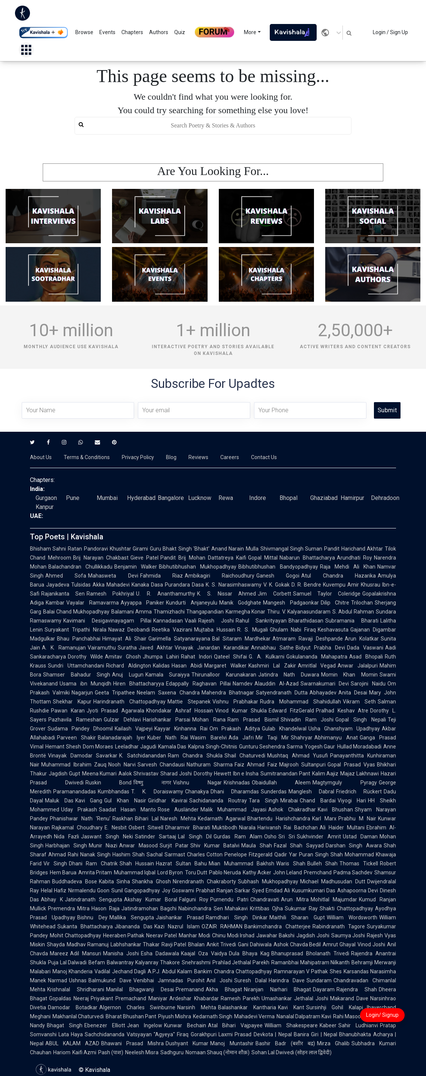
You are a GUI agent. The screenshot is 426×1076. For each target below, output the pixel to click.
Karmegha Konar (246, 612)
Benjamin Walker (135, 567)
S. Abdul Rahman (353, 612)
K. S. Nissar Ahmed (226, 594)
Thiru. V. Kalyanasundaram (298, 612)
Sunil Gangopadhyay (135, 890)
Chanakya (197, 792)
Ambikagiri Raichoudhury (219, 576)
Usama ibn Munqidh (85, 684)
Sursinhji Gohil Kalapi (334, 1007)
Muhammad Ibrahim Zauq (73, 765)
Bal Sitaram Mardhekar (241, 639)
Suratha (127, 648)
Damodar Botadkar (72, 1007)
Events (107, 32)
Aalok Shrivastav (138, 774)
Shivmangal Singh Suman (291, 549)
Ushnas (78, 980)
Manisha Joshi (121, 953)
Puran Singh (314, 855)
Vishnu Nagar (197, 783)
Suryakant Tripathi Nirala (75, 630)
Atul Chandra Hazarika (338, 576)
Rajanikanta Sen (63, 594)
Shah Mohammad (352, 855)
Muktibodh (224, 828)
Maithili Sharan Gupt (297, 917)
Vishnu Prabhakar (235, 702)
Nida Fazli (66, 837)
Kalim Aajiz (325, 774)
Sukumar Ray (301, 908)
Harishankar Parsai (167, 720)
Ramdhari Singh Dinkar (237, 917)
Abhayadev (322, 693)
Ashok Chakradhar (291, 810)
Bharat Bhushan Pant (131, 1016)
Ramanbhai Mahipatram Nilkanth (310, 962)
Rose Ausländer (178, 810)
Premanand (190, 989)
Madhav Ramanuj (88, 944)
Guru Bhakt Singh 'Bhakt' (179, 549)
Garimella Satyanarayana (179, 639)
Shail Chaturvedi (245, 756)
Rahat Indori (196, 657)
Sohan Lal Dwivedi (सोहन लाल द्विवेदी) (291, 1052)
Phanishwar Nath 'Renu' (80, 819)
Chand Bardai (318, 801)
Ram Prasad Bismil (253, 720)
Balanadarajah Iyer (121, 738)
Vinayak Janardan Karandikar (212, 648)
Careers (229, 457)
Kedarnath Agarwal (222, 819)
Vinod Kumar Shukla (241, 711)
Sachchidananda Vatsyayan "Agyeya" (130, 1034)
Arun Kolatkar (362, 639)
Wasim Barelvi (208, 738)
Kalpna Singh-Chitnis (212, 747)
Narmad (57, 980)
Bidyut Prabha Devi (320, 648)
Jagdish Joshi (312, 935)
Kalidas (161, 666)
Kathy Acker (257, 872)
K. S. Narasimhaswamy (233, 585)
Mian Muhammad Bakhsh (241, 863)
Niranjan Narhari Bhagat (277, 989)
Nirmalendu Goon (88, 890)
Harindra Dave (287, 980)
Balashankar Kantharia (247, 1007)
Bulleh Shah (322, 863)
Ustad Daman (360, 837)
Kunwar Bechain (185, 1025)
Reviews (198, 457)
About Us (41, 457)
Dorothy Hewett (212, 774)
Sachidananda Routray (218, 801)
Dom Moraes (98, 747)
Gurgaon (46, 497)
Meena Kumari (99, 774)
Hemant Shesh (63, 747)
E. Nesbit (116, 828)
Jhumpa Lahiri (161, 657)
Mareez (59, 953)
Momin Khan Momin (349, 675)
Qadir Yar (285, 855)
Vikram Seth (359, 702)
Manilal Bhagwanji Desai (140, 989)
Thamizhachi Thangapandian (189, 612)
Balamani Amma (131, 612)
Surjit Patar (174, 846)
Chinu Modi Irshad (233, 935)
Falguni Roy (194, 899)
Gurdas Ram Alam (238, 837)
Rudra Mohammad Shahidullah (300, 702)
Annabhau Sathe (272, 648)
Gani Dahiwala (255, 944)
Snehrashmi (196, 962)
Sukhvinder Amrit (319, 837)
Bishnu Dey (92, 917)
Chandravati (264, 899)
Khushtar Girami (129, 549)
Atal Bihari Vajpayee (235, 1025)
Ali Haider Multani (342, 828)
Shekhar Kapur (72, 702)
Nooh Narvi (122, 765)
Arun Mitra (295, 899)
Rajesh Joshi (216, 621)
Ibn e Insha (246, 774)
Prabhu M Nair (357, 819)
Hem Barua (63, 872)
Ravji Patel (174, 944)
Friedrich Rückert (359, 792)
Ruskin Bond (108, 783)
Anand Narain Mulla (235, 549)
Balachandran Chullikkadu (80, 567)
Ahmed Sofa (65, 576)
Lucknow (199, 497)
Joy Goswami (178, 890)
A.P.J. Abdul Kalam (170, 971)
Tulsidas (81, 585)
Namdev (243, 684)
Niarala (247, 828)
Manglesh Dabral (311, 792)
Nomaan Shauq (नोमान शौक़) (217, 1052)
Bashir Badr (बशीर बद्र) (285, 1043)
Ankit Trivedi (221, 944)
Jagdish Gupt (64, 774)
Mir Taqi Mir (272, 738)
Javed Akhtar (156, 648)
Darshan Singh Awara (354, 846)
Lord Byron (170, 872)
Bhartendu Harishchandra (278, 819)
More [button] (250, 32)
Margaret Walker (225, 666)
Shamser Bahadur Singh (76, 675)
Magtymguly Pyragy (344, 783)
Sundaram (319, 980)
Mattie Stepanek (189, 702)
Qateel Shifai (230, 657)
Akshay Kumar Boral (150, 899)
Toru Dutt (196, 872)
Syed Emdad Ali (271, 890)
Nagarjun (82, 693)
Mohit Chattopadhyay (75, 935)
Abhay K (52, 899)
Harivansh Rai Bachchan (287, 828)
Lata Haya (70, 1034)
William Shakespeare (291, 1025)
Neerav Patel (161, 935)
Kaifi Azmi (84, 1052)
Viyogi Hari (352, 801)
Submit (387, 410)
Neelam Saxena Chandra (168, 693)
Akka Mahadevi (111, 585)
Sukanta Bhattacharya (85, 926)
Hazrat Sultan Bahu (181, 863)
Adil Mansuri (85, 953)
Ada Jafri (241, 738)
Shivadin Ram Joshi (307, 720)
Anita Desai (352, 693)
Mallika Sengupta (131, 917)
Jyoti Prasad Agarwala (115, 711)
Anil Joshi (219, 980)
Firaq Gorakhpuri (196, 1034)
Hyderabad (141, 497)
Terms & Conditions (87, 457)
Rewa (225, 497)
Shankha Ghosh (151, 881)
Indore (257, 497)
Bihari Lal (146, 819)
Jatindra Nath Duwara (288, 675)
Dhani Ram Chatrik (93, 863)
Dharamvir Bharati (187, 828)
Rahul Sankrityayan (261, 621)
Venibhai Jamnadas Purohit (169, 980)
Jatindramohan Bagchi (148, 908)
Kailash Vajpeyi (133, 729)
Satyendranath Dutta (282, 693)
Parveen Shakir (76, 738)
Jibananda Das (133, 926)
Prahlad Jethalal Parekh (240, 962)
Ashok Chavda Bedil (297, 944)
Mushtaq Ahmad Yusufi (297, 756)
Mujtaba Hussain (214, 630)
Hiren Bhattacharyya (138, 684)
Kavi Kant (291, 1007)
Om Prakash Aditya (234, 729)
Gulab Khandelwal (284, 729)
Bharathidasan (305, 621)
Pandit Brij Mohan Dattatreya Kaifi (203, 558)
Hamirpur (352, 497)
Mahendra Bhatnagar (228, 693)
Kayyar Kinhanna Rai (181, 729)
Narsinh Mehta (196, 1007)
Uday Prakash (79, 810)
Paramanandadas (74, 792)
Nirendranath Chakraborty (204, 881)
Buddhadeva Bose (74, 881)
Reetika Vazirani (172, 630)
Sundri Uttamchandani (76, 666)
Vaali (190, 621)
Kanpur (45, 506)
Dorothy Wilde (85, 657)
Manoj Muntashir (231, 1043)
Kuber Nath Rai (167, 738)
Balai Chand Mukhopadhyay (76, 612)
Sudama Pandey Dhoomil (80, 729)
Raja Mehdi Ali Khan (347, 567)
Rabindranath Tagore (338, 926)
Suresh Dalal (250, 980)
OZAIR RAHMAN (222, 926)
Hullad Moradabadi (359, 747)
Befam (96, 962)
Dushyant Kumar (187, 1043)
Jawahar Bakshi (275, 935)
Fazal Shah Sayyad (299, 846)
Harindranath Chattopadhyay (129, 702)
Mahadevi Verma (254, 1016)
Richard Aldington (128, 666)
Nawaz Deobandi (129, 630)
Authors (158, 32)
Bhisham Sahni (48, 549)
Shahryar (301, 738)
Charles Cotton (205, 855)
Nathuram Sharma (210, 765)
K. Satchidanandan (142, 756)
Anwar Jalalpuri (358, 666)
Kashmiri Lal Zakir (272, 666)
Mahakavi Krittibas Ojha (254, 908)
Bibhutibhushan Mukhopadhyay (197, 567)
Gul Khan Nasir (125, 801)
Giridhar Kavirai (167, 801)
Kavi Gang (89, 801)
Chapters (132, 32)
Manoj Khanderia (72, 971)
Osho (270, 837)
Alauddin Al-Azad (276, 684)
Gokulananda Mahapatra (316, 657)
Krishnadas (237, 783)
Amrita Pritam (95, 872)
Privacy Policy (138, 457)
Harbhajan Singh (66, 846)
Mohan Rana (209, 720)
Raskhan (122, 819)
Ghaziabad (324, 497)
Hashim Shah (128, 855)
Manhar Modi (194, 935)
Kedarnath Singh (212, 1016)
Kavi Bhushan (335, 810)
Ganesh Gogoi (277, 576)
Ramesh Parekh (240, 998)
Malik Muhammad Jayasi (233, 810)
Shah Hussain (137, 863)
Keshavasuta (333, 630)
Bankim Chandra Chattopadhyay (233, 971)
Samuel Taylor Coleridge (326, 594)
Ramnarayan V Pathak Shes (308, 971)
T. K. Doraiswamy (157, 792)
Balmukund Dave (110, 980)
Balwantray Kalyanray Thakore (143, 962)
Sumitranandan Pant (285, 774)
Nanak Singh (95, 855)
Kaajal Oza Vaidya (204, 953)
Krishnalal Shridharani (75, 989)
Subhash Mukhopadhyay (268, 881)
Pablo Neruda (225, 872)
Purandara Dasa (184, 585)
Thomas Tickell (358, 863)
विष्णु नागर (152, 783)
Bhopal (288, 497)
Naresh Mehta (178, 819)
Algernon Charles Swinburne (137, 1007)
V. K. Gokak (276, 585)
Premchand (318, 872)
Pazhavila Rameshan (75, 720)
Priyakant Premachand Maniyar (129, 998)
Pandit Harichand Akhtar (353, 549)
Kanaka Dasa (147, 585)
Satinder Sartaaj (155, 837)
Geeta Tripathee (115, 693)
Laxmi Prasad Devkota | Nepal (255, 1034)
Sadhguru (172, 1052)
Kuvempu (334, 585)
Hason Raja (105, 908)
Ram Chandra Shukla (195, 756)
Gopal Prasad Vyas (351, 765)
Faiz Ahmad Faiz (256, 765)
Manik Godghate (240, 603)
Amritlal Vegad (317, 666)
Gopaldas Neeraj (69, 998)
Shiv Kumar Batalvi (214, 846)
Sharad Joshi (176, 774)
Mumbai (107, 497)
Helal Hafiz (53, 890)
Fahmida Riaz (161, 576)
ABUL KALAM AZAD (72, 1043)
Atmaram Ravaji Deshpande (307, 639)
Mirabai (289, 801)
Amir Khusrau (363, 585)
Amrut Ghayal (339, 944)
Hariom (61, 1052)
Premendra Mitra (69, 908)
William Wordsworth (352, 917)
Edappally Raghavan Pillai (198, 684)
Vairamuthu (102, 648)
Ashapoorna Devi (357, 890)
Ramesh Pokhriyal (110, 594)
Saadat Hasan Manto (127, 810)
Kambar (55, 603)
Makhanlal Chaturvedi (78, 1016)
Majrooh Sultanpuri (302, 765)
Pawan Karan (68, 711)
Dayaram (324, 989)
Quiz (179, 32)
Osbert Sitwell (146, 828)
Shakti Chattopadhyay (346, 908)
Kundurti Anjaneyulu (191, 603)
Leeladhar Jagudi (135, 747)
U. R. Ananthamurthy (165, 594)
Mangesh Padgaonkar (291, 603)
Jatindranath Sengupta (94, 899)
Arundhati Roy (354, 558)
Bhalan (196, 944)
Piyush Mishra (174, 1016)
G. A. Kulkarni (266, 657)
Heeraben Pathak (124, 935)
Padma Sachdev (352, 872)
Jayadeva (57, 585)
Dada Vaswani (365, 648)
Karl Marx (324, 819)
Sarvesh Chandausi (161, 765)
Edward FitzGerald (291, 711)
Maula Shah (256, 846)
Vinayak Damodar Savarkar (82, 756)
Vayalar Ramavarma (92, 603)
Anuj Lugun (127, 675)
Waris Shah (290, 863)
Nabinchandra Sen (200, 908)
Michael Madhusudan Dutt (332, 881)
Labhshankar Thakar (135, 944)
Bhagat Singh (64, 1025)
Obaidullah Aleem (281, 783)
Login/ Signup (382, 1015)
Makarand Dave (349, 998)
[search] (213, 126)
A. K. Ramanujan (64, 648)
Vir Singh (55, 863)
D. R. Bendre (306, 585)
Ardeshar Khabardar (193, 998)
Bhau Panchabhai (78, 639)
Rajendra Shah (356, 989)
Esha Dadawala (160, 953)
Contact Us (264, 457)
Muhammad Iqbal (134, 872)
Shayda (56, 944)
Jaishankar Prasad (180, 917)
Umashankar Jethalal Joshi (295, 998)
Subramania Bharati (351, 621)
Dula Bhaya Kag (249, 953)
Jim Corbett (274, 594)
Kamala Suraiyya (167, 675)
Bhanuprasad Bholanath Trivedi (310, 953)
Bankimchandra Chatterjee (277, 926)
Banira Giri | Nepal (315, 1034)
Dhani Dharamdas (235, 792)
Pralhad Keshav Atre (342, 711)
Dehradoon (385, 497)
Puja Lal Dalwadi (67, 962)
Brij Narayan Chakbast (101, 558)
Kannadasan (168, 621)
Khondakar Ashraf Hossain (179, 711)
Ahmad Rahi (63, 855)
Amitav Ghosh (123, 657)
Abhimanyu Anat (335, 738)
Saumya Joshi (348, 935)
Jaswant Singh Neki (107, 837)
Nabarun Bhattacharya (307, 558)
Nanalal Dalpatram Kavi (304, 1016)
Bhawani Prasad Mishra (132, 1043)
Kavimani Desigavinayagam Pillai (107, 621)
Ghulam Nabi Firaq (293, 630)
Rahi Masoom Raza (356, 1016)
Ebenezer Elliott (104, 1025)
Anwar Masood (138, 846)
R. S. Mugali (252, 630)
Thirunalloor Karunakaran (223, 675)
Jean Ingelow (144, 1025)
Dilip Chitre (335, 603)
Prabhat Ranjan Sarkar (223, 890)
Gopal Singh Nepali (360, 720)
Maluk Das (59, 801)
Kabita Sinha (114, 881)
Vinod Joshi (371, 944)
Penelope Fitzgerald (248, 855)
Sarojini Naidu (368, 684)
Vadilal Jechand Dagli (120, 971)
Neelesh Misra (141, 1052)
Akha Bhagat (224, 989)
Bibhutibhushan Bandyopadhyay (278, 567)
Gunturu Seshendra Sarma (271, 747)
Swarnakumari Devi (324, 684)
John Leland (287, 872)
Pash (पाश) (110, 1052)
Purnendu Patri (229, 899)
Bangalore (171, 497)
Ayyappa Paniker (142, 603)
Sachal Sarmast (165, 855)
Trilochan (362, 603)
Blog (171, 457)
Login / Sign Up (390, 32)
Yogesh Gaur (320, 747)
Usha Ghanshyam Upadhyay (344, 729)
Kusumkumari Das (313, 890)
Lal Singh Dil (195, 837)
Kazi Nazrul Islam (177, 926)
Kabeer (328, 1025)
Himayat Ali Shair (124, 639)
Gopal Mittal (263, 558)
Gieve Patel (144, 558)
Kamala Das (172, 747)
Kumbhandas (113, 792)
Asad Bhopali (366, 657)
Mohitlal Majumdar (334, 899)
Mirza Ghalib (333, 1043)
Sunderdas (274, 792)
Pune (72, 497)
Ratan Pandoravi (88, 549)
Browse (84, 32)
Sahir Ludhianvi (358, 1025)
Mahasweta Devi (113, 576)
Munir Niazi (103, 846)
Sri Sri (286, 837)
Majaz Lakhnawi (359, 774)
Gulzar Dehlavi (122, 720)
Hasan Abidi (187, 666)
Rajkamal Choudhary (77, 828)
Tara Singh (263, 801)
